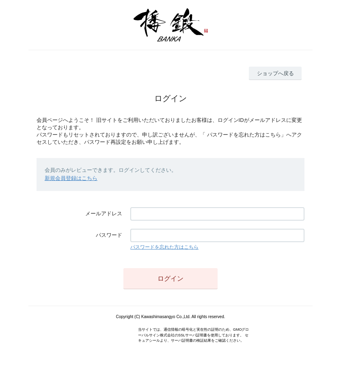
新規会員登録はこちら (71, 178)
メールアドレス (103, 213)
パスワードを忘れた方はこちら (164, 247)
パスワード (109, 235)
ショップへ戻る (275, 73)
